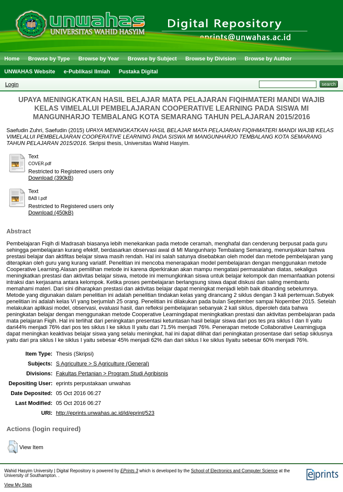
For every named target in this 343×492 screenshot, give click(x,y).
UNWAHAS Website (29, 71)
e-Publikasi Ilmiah (87, 71)
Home (12, 58)
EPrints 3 (129, 470)
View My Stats (18, 485)
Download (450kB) (50, 212)
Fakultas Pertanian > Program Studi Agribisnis (112, 373)
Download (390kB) (50, 178)
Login (11, 84)
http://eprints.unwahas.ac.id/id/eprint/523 (105, 413)
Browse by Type (49, 58)
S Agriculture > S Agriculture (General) (102, 363)
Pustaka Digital (138, 71)
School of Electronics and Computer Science (234, 470)
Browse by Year (98, 58)
